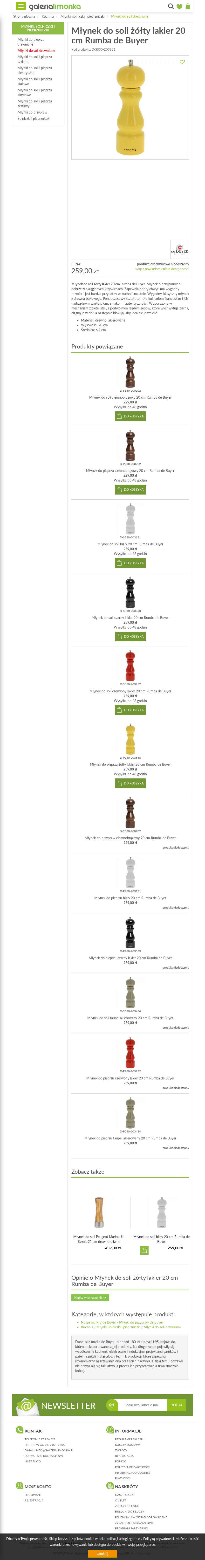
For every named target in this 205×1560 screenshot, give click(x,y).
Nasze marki (90, 1322)
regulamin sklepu (129, 1439)
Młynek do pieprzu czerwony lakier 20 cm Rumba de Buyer (130, 1078)
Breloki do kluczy (129, 1511)
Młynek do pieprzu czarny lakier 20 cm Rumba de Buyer (130, 958)
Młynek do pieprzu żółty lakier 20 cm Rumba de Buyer (130, 764)
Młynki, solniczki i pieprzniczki (82, 16)
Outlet (120, 1500)
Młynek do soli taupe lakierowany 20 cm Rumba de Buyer (130, 1018)
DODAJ (176, 1405)
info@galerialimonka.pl (54, 1450)
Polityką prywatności (158, 1539)
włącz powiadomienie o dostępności (162, 269)
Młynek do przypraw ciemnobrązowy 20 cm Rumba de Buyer (130, 838)
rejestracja (34, 1500)
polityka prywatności (132, 1467)
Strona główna (24, 16)
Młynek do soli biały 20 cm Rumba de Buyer (130, 544)
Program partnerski (131, 1528)
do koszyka (134, 416)
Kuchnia (48, 16)
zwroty (121, 1450)
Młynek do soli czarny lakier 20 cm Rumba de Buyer (130, 618)
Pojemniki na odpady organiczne (141, 1517)
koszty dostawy (128, 1444)
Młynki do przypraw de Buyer (141, 1322)
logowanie (33, 1495)
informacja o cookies (132, 1472)
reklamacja (124, 1456)
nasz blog (33, 1461)
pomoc (120, 1461)
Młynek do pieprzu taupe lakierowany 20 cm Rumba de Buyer (130, 1138)
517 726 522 (47, 1439)
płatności (122, 1478)
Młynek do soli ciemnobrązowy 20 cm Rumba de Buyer (130, 397)
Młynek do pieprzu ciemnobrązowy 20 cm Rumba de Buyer (130, 471)
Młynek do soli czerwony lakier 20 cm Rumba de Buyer (130, 691)
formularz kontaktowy (44, 1456)
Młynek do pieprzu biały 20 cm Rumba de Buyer (130, 898)
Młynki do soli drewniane (129, 16)
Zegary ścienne (127, 1506)
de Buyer (109, 1322)
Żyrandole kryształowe (134, 1523)
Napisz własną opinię (90, 1297)
